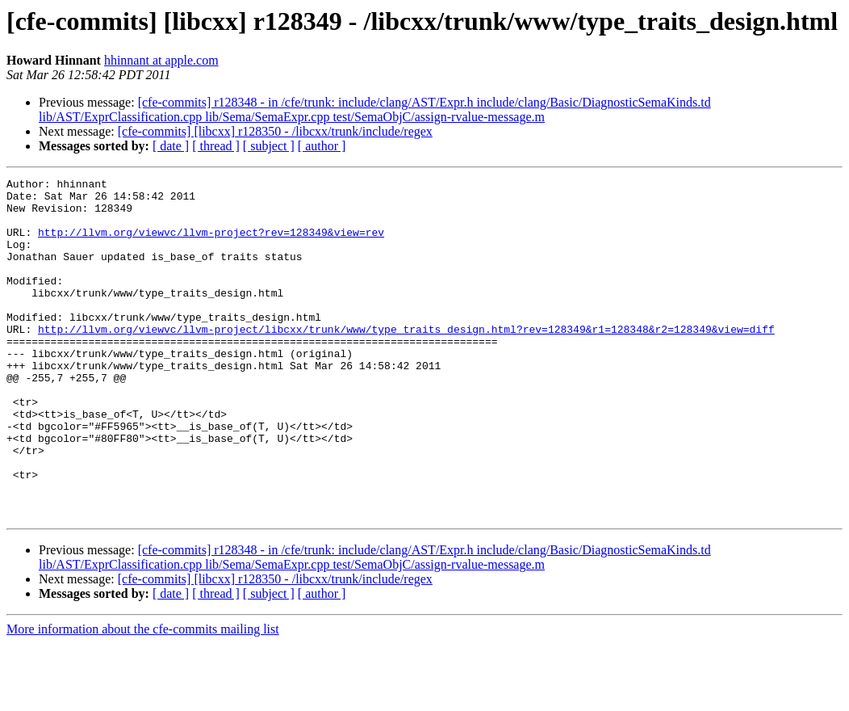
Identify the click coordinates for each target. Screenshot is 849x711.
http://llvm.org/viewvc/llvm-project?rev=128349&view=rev (211, 244)
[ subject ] (269, 146)
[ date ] (171, 146)
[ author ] (322, 146)
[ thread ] (216, 146)
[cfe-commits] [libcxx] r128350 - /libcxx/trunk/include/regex (275, 131)
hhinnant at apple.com (161, 60)
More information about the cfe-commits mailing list (142, 697)
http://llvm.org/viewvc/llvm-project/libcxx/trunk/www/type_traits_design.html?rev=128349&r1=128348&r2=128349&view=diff (406, 360)
